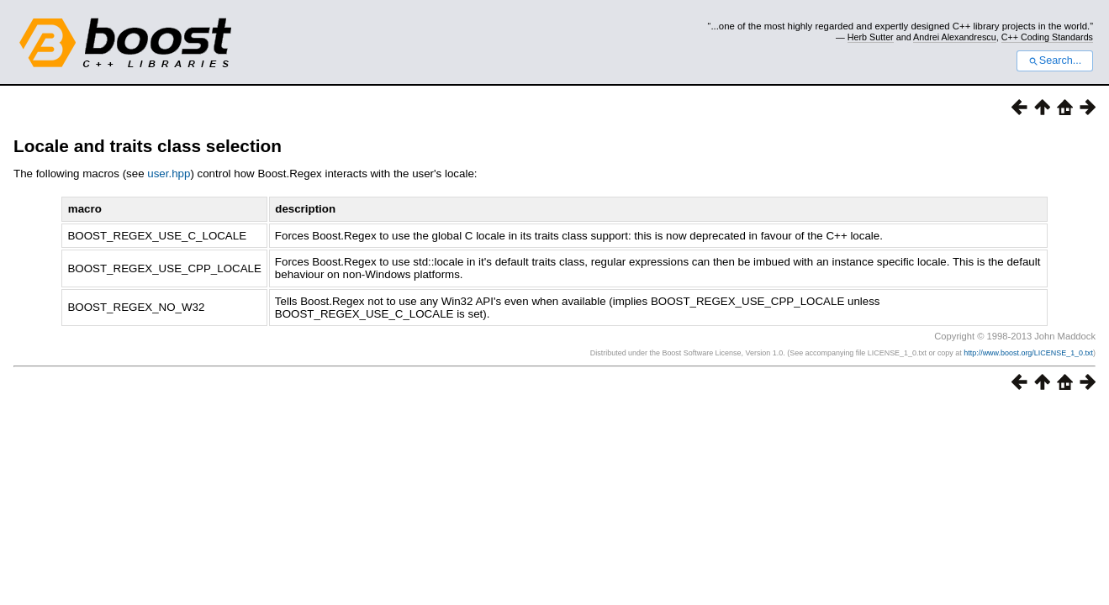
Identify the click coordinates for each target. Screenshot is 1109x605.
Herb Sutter (871, 37)
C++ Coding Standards (1047, 37)
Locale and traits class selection (147, 145)
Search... (1054, 60)
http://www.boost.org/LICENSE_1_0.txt (1028, 353)
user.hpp (168, 173)
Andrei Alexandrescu (954, 37)
